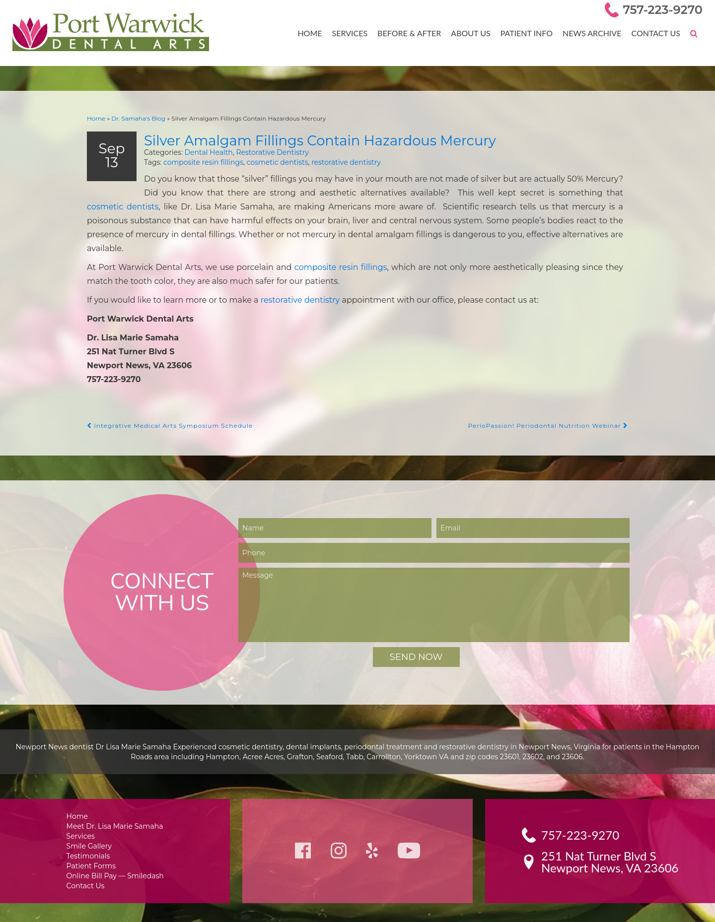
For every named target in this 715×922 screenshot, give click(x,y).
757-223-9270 (665, 9)
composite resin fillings (198, 162)
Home (318, 32)
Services (357, 32)
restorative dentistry (331, 162)
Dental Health (199, 151)
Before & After (415, 32)
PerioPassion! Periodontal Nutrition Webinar (552, 416)
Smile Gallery (91, 837)
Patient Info (530, 32)
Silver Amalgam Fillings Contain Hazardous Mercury (334, 138)
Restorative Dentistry (259, 151)
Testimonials (90, 848)
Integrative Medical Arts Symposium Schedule (164, 416)
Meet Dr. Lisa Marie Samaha (115, 816)
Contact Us (656, 32)
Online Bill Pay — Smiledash (115, 868)
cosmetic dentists (266, 162)
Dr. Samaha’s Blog (134, 118)
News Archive (594, 32)
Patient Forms (92, 858)
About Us (474, 32)
